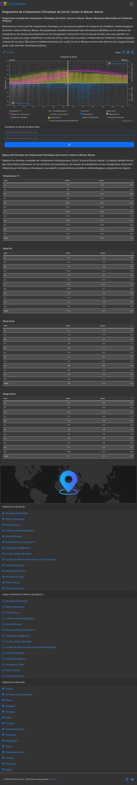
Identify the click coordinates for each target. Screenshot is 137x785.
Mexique (10, 711)
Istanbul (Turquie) (15, 565)
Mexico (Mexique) (15, 519)
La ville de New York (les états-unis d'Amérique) (30, 559)
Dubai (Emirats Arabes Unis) (20, 542)
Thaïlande (11, 734)
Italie (8, 717)
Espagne (10, 706)
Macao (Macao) (14, 536)
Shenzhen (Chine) (15, 588)
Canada (10, 758)
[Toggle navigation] (131, 3)
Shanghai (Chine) (15, 576)
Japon (9, 769)
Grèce (9, 746)
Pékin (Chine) (13, 582)
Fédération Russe (15, 752)
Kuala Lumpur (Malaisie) (18, 553)
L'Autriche (11, 763)
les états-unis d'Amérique (19, 694)
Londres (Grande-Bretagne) (20, 530)
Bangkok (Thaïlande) (16, 513)
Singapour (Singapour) (18, 547)
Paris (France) (13, 524)
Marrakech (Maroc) (16, 570)
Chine (9, 700)
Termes (53, 779)
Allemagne (11, 740)
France (9, 688)
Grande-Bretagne (15, 729)
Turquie (10, 723)
